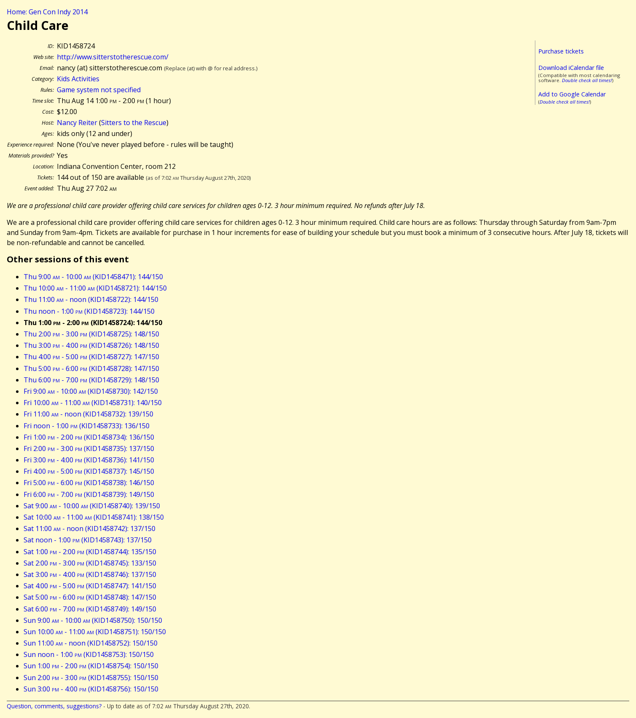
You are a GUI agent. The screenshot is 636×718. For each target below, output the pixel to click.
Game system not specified (99, 89)
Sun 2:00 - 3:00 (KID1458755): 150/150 (91, 677)
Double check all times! (587, 80)
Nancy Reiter (77, 122)
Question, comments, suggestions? (54, 706)
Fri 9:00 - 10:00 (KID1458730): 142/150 (91, 391)
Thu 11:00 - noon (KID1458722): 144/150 (91, 299)
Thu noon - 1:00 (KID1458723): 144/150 (89, 311)
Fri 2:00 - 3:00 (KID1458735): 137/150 (89, 448)
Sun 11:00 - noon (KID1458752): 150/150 (91, 643)
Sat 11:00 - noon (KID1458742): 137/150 (89, 528)
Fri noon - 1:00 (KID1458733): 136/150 (87, 425)
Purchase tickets (561, 51)
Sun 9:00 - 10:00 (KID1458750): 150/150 (93, 620)
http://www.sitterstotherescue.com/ (112, 56)
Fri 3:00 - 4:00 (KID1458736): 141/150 (89, 459)
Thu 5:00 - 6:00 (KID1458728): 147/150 (91, 368)
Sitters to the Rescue (133, 122)
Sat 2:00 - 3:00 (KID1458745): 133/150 (90, 563)
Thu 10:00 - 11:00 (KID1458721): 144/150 (95, 288)
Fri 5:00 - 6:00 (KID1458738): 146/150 (89, 482)
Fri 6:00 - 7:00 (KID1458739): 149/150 (89, 494)
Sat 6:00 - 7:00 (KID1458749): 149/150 (90, 609)
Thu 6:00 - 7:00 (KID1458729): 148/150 (91, 379)
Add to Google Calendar (572, 94)
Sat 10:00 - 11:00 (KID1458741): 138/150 (94, 517)
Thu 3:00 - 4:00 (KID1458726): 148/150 (91, 345)
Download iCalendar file (571, 68)
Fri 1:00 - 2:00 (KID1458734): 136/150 (89, 437)
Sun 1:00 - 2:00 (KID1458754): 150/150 (91, 665)
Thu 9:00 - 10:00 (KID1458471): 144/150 (93, 276)
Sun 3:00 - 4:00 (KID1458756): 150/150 (91, 689)
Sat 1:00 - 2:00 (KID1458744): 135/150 (90, 551)
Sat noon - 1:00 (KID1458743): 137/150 (88, 540)
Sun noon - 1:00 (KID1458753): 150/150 (89, 654)
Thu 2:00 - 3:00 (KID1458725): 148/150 (91, 334)
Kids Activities (78, 78)
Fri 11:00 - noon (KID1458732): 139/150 (88, 414)
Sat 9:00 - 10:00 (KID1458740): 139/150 (92, 505)
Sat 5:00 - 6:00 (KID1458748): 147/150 (90, 597)
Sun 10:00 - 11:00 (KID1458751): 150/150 (95, 631)
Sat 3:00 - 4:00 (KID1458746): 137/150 (90, 574)
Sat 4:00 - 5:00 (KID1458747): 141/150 (90, 585)
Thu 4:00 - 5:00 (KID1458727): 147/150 (91, 356)
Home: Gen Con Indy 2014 (47, 11)
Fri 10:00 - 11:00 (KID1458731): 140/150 (93, 402)
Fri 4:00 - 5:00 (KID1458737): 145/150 (89, 471)
